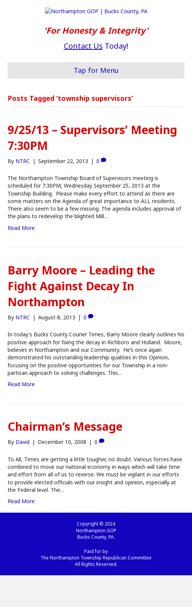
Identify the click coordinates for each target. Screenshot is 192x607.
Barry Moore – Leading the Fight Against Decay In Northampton (81, 317)
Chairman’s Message (65, 458)
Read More (21, 259)
